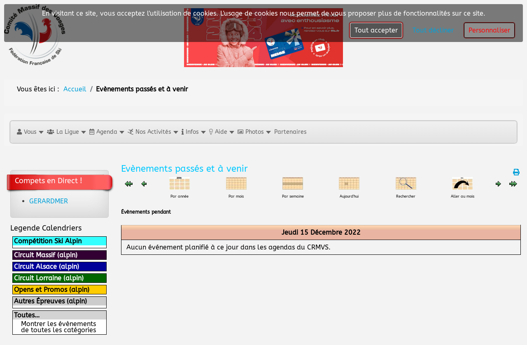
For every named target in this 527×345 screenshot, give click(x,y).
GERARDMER (48, 201)
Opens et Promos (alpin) (51, 290)
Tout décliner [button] (433, 30)
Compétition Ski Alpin (48, 241)
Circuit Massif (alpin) (45, 255)
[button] (30, 132)
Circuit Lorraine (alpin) (49, 278)
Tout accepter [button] (376, 30)
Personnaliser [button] (489, 30)
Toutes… (27, 315)
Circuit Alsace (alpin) (46, 266)
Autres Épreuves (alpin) (50, 301)
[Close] (398, 138)
